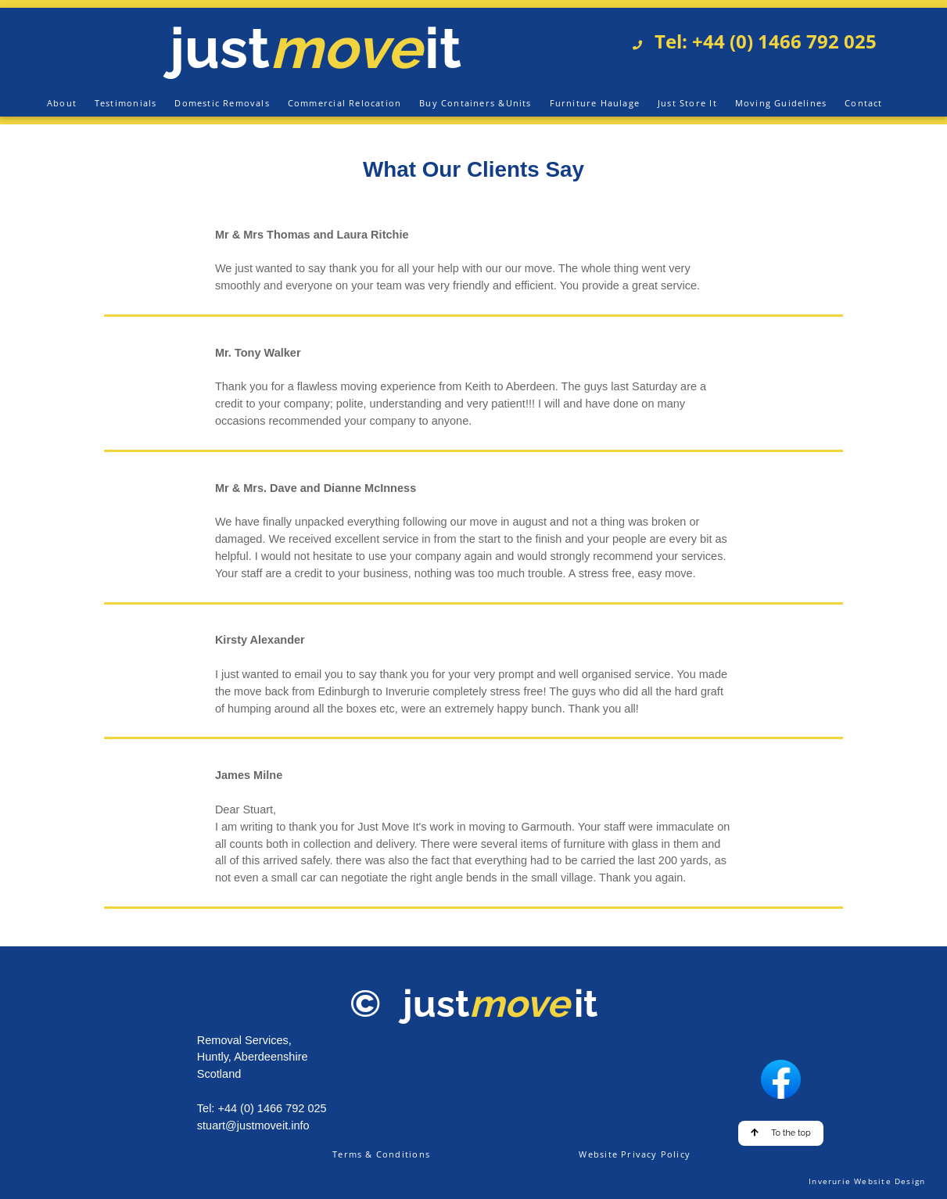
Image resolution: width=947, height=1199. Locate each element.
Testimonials (126, 103)
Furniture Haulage (595, 103)
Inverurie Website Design (867, 1181)
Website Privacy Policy (635, 1154)
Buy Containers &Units (475, 103)
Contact (863, 103)
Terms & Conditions (381, 1154)
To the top (781, 1133)
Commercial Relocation (344, 103)
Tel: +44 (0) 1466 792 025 (761, 41)
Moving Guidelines (781, 103)
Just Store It (687, 103)
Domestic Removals (222, 103)
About (62, 103)
